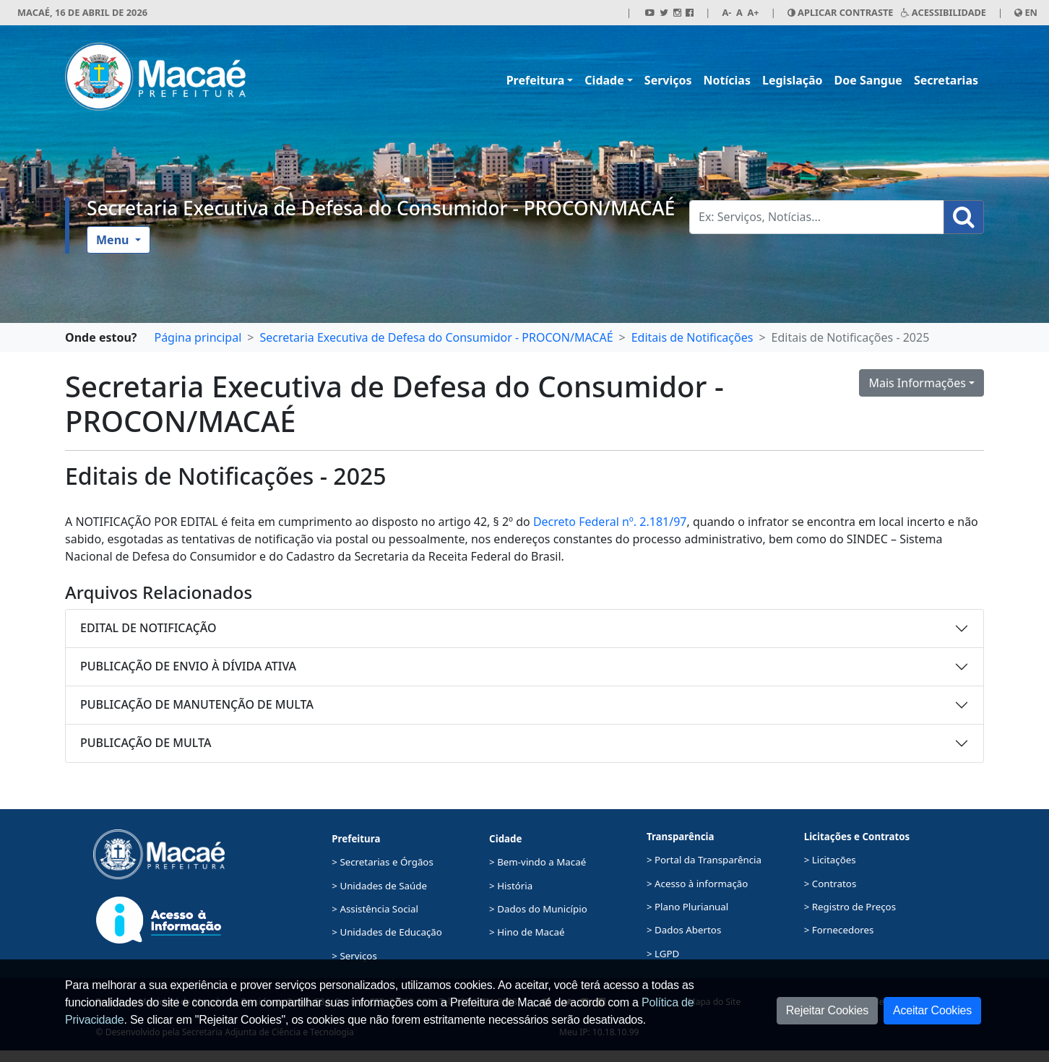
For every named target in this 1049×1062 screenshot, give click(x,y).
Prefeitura (535, 80)
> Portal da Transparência (704, 859)
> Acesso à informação (697, 883)
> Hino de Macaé (526, 931)
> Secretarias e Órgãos (382, 861)
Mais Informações (917, 383)
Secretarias (946, 80)
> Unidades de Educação (387, 931)
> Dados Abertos (684, 929)
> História (510, 885)
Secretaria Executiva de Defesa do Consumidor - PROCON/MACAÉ (381, 208)
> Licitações (830, 859)
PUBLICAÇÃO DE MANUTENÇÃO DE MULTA (197, 704)
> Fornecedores (839, 929)
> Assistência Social (375, 908)
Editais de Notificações (692, 337)
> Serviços (354, 955)
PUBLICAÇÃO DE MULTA (145, 743)
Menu (114, 240)
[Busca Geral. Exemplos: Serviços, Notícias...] (816, 217)
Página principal (197, 337)
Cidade (603, 80)
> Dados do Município (538, 908)
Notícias (727, 80)
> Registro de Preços (850, 906)
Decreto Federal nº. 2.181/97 (610, 522)
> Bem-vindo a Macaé (537, 861)
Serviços (668, 80)
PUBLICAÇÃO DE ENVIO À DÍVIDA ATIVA (188, 666)
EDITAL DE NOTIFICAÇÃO (148, 628)
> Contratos (830, 883)
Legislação (792, 80)
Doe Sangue (868, 80)
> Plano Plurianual (687, 906)
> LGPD (663, 953)
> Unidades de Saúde (379, 885)
